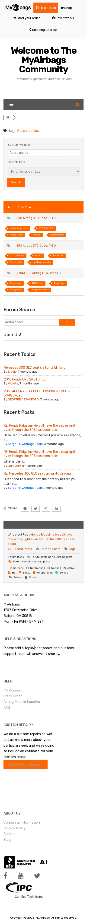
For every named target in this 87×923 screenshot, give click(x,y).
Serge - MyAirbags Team (25, 444)
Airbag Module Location (22, 702)
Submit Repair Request (25, 764)
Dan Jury (14, 465)
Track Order (12, 696)
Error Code (58, 255)
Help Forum (48, 8)
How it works (64, 18)
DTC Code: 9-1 (17, 255)
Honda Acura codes (19, 228)
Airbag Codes (16, 234)
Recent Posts (22, 549)
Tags (72, 549)
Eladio (12, 371)
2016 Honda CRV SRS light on (25, 379)
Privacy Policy (14, 828)
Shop (68, 8)
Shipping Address (45, 30)
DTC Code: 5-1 (46, 228)
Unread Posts (50, 549)
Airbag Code (16, 262)
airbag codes (15, 289)
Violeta (13, 383)
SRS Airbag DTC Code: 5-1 (36, 218)
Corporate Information (21, 822)
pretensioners (57, 234)
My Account (13, 690)
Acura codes (15, 283)
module (36, 234)
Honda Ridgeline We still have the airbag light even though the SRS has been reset (41, 539)
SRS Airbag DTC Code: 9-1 (36, 245)
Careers (9, 834)
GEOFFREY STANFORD (23, 399)
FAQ (6, 707)
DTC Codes (37, 283)
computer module (40, 289)
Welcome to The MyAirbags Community (43, 60)
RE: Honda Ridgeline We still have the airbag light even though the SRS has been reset (39, 428)
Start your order (28, 18)
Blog (7, 839)
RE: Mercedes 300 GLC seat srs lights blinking (37, 474)
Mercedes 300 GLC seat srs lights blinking (34, 368)
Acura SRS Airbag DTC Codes (38, 273)
